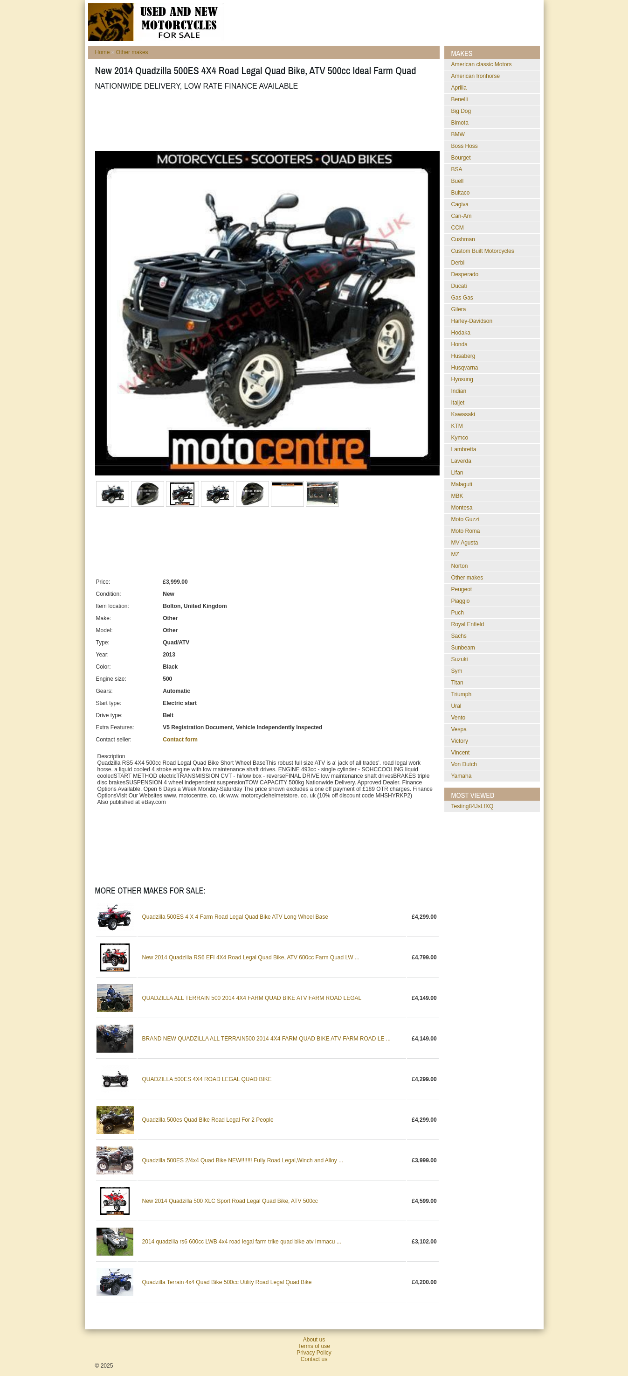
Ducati (459, 286)
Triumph (461, 694)
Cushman (463, 239)
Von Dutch (464, 764)
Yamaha (461, 776)
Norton (459, 566)
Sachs (459, 636)
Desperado (465, 274)
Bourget (461, 157)
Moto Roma (465, 531)
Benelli (459, 99)
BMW (458, 134)
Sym (456, 671)
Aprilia (459, 87)
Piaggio (460, 601)
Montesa (462, 507)
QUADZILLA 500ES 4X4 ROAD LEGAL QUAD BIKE (207, 1079)
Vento (458, 717)
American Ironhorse (475, 76)
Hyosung (462, 379)
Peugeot (461, 589)
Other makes (132, 52)
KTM (457, 426)
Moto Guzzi (465, 519)
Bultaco (460, 192)
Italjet (458, 402)
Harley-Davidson (472, 321)
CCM (457, 227)
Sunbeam (463, 647)
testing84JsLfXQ (472, 806)
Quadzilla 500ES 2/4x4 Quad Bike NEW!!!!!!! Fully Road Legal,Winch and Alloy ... (243, 1160)
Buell (457, 181)
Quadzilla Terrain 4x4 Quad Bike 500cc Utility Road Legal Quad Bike (227, 1282)
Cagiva (460, 204)
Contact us (314, 1359)
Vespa (459, 729)
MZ (455, 554)
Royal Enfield (467, 624)
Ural (456, 706)
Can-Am (461, 216)
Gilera (458, 309)
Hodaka (460, 332)
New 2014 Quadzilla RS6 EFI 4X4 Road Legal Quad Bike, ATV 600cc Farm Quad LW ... (250, 957)
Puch (457, 612)
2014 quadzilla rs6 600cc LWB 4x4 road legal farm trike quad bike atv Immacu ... (241, 1241)
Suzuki (459, 659)
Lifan (457, 472)
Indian (459, 391)
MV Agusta (464, 542)
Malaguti (461, 484)
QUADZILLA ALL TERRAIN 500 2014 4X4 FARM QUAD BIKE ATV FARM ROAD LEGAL (252, 998)
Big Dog (461, 111)
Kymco (460, 437)
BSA (456, 169)
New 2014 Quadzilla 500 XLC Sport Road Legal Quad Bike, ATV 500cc (230, 1201)
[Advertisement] (265, 121)
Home (102, 52)
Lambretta (463, 449)
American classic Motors (481, 64)
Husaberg (463, 356)
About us (314, 1339)
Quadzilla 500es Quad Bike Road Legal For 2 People (208, 1120)
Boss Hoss (464, 146)
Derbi (458, 262)
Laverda (461, 461)
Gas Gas (462, 297)
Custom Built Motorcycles (482, 251)
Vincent (460, 752)
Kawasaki (463, 414)
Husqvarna (464, 367)
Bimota (460, 122)
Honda (459, 344)
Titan (457, 682)
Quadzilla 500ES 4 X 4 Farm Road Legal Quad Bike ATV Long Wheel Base (235, 917)
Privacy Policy (314, 1352)
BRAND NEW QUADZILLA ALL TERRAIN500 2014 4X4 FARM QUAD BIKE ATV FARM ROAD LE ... (266, 1038)
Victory (459, 741)
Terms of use (314, 1346)
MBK (457, 496)
